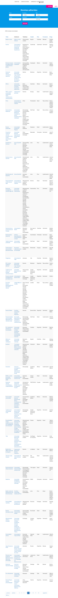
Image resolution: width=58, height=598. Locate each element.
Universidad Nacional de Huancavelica (17, 190)
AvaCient (8, 344)
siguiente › (45, 592)
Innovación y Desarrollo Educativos (16, 406)
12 (38, 592)
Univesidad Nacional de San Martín (17, 271)
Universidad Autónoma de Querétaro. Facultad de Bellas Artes (17, 86)
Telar (7, 436)
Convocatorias (25, 1)
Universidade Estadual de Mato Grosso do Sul (18, 377)
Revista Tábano (9, 310)
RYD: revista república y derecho (8, 264)
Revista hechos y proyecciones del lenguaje (9, 230)
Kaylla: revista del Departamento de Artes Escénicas (9, 492)
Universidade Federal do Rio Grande (17, 512)
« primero (8, 592)
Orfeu (7, 100)
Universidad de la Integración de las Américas (17, 503)
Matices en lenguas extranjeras (8, 340)
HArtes (7, 83)
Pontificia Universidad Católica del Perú (17, 492)
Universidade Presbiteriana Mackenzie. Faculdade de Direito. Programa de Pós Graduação (18, 114)
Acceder (41, 2)
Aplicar (25, 23)
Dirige (51, 36)
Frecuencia (38, 17)
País (36, 13)
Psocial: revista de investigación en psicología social (9, 277)
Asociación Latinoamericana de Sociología (17, 249)
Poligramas (8, 258)
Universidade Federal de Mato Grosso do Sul (17, 469)
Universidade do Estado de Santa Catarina (17, 102)
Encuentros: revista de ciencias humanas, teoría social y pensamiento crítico (9, 136)
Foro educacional (9, 573)
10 (33, 592)
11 (35, 592)
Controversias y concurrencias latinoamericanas (9, 249)
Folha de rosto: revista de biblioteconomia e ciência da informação (9, 558)
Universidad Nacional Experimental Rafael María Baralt (17, 135)
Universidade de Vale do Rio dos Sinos (17, 457)
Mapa (56, 6)
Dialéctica (8, 479)
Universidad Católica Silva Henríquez (17, 575)
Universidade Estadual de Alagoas (17, 128)
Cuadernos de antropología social (8, 411)
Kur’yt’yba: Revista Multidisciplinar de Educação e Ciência (9, 285)
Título (10, 13)
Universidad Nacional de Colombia (16, 340)
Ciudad (10, 17)
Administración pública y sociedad (9, 520)
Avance (7, 44)
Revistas (17, 1)
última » (7, 595)
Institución (24, 17)
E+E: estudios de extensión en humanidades (9, 329)
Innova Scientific (17, 174)
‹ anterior (13, 592)
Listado (50, 6)
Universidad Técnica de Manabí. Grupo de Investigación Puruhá (18, 385)
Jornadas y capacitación (37, 1)
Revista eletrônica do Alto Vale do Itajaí (9, 182)
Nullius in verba (9, 39)
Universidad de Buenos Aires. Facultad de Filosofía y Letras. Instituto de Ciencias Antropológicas (18, 413)
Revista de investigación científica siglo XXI (9, 190)
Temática (24, 13)
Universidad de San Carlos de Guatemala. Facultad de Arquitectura (17, 47)
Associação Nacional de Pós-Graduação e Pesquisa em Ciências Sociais (17, 319)
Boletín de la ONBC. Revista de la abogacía (9, 450)
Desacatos (8, 366)
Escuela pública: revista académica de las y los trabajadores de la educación (9, 423)
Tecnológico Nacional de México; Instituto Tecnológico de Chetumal (17, 347)
